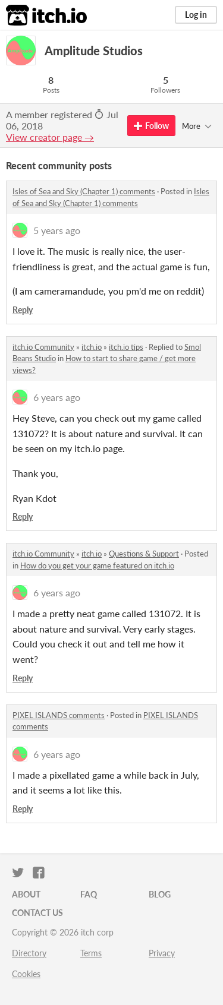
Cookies (26, 974)
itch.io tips (126, 347)
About (26, 894)
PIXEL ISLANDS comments (58, 715)
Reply (22, 310)
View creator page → (50, 137)
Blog (160, 894)
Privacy (162, 953)
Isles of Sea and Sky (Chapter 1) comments (83, 191)
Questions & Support (144, 553)
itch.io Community (43, 347)
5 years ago (56, 230)
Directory (29, 953)
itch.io (91, 347)
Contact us (37, 913)
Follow (151, 126)
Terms (91, 953)
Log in (196, 15)
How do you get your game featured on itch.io (97, 565)
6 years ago (56, 397)
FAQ (88, 894)
